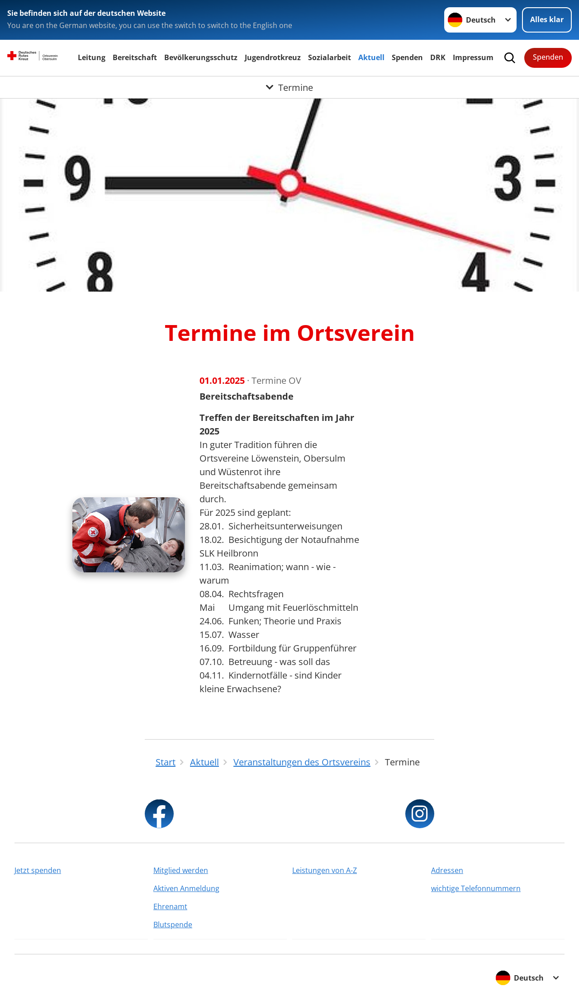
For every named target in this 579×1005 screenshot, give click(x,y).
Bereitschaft (135, 57)
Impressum (473, 57)
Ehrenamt (170, 906)
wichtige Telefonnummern (476, 888)
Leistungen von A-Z (324, 870)
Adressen (447, 870)
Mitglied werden (180, 870)
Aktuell (371, 57)
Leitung (91, 57)
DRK (438, 57)
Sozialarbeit (329, 57)
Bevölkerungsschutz (200, 57)
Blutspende (172, 925)
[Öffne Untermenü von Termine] (289, 87)
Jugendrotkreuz (273, 57)
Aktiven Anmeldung (186, 888)
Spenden (407, 57)
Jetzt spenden (37, 870)
